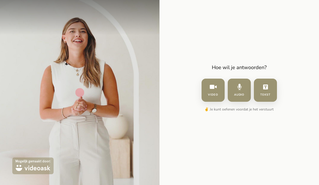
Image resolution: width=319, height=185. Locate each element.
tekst (265, 90)
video (213, 90)
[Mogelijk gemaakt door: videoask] (33, 166)
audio (239, 90)
